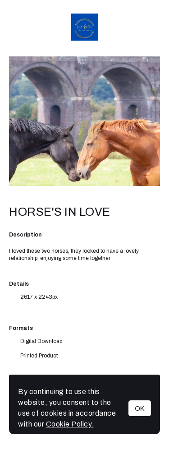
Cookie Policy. (70, 424)
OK (140, 408)
